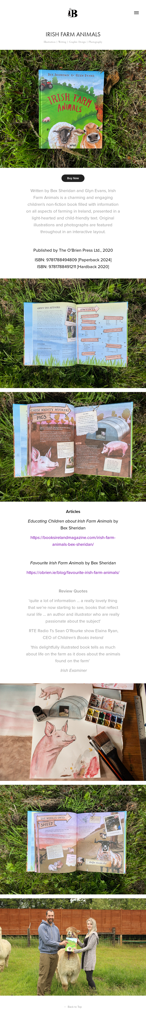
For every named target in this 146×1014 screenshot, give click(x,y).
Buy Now (73, 178)
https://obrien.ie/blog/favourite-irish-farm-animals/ (73, 572)
